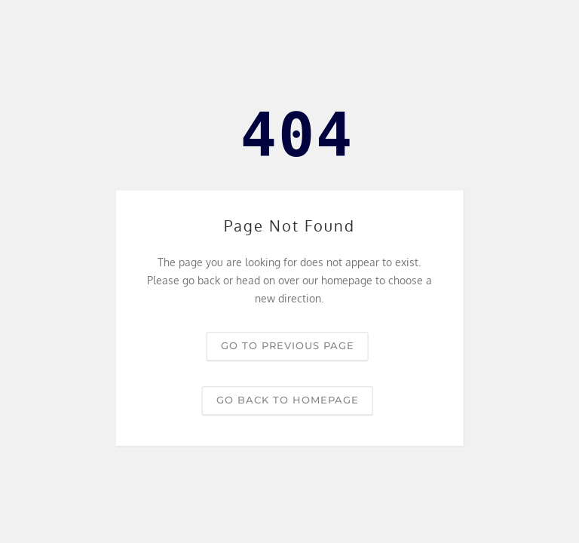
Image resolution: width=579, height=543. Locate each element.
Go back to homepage (287, 400)
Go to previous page (287, 346)
